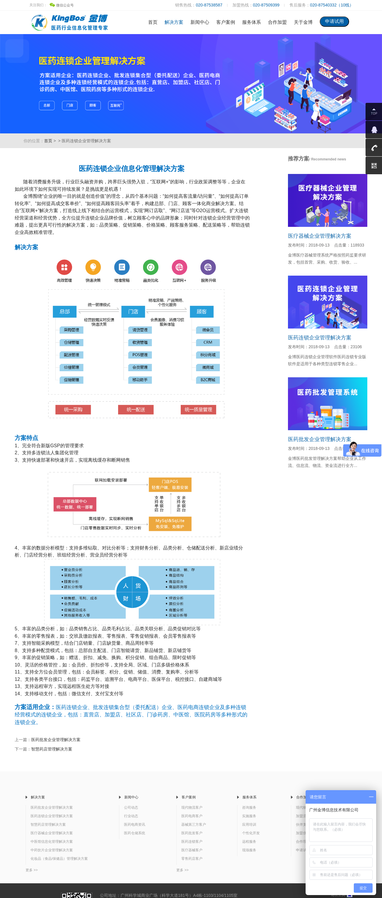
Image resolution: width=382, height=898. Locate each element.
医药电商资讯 (134, 824)
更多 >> (32, 870)
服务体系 (251, 22)
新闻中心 (199, 22)
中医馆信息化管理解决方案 (52, 842)
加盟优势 (303, 833)
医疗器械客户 (191, 850)
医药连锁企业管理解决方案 (319, 338)
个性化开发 (251, 833)
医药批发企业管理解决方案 (56, 739)
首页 (153, 22)
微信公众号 (62, 5)
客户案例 (225, 22)
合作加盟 (277, 22)
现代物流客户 (191, 807)
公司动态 (131, 807)
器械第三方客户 (193, 824)
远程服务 (249, 842)
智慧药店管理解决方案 (51, 749)
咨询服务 (249, 807)
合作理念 (303, 842)
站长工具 (342, 895)
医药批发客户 (191, 833)
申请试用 (303, 850)
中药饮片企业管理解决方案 (52, 850)
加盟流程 (303, 816)
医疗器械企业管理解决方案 (319, 236)
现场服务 (249, 850)
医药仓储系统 (134, 833)
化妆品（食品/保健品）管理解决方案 (59, 859)
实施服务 (249, 816)
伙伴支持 (303, 824)
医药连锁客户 (191, 842)
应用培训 (249, 824)
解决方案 (174, 22)
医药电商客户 (191, 816)
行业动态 (131, 816)
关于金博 (303, 22)
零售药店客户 (191, 859)
